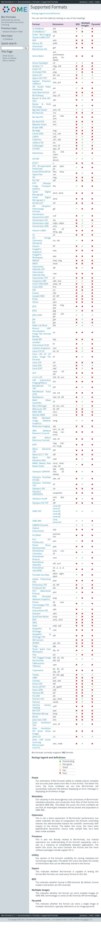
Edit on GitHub (9, 60)
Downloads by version (10, 20)
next (91, 2)
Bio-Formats (8, 17)
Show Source (8, 55)
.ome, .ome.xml (56, 521)
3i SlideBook (8, 39)
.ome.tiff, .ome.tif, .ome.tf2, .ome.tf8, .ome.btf (56, 511)
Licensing (5, 24)
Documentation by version (12, 22)
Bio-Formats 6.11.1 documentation (16, 2)
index (97, 2)
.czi (53, 736)
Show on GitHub (9, 58)
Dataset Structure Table (13, 31)
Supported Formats (49, 2)
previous (83, 2)
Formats (36, 2)
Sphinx (86, 919)
